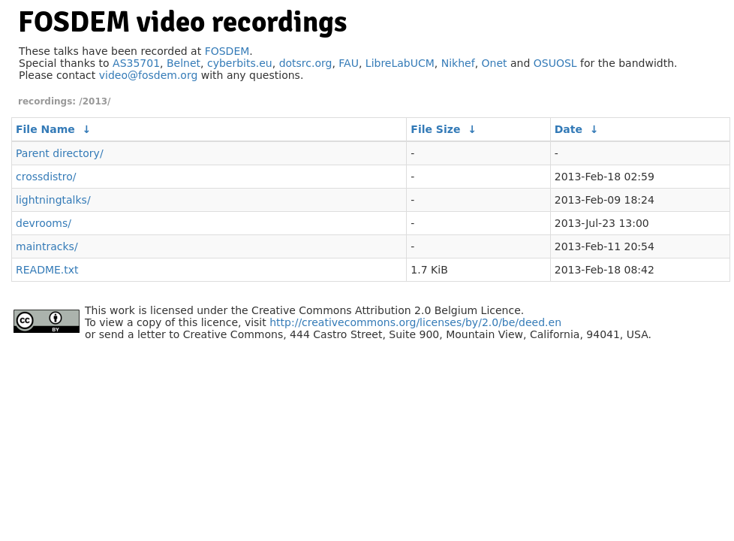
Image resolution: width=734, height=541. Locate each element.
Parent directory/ (60, 153)
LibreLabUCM (400, 63)
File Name (45, 129)
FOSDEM (227, 51)
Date (568, 129)
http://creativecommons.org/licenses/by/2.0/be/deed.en (415, 322)
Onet (494, 63)
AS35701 (136, 63)
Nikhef (458, 63)
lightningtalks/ (53, 200)
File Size (435, 129)
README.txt (47, 270)
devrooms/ (43, 223)
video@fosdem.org (148, 75)
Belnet (183, 63)
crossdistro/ (46, 177)
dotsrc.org (305, 63)
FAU (348, 63)
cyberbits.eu (239, 63)
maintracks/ (47, 246)
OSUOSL (555, 63)
